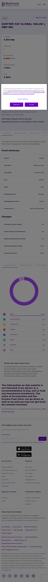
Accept (31, 104)
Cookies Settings (22, 99)
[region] (24, 97)
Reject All (16, 104)
